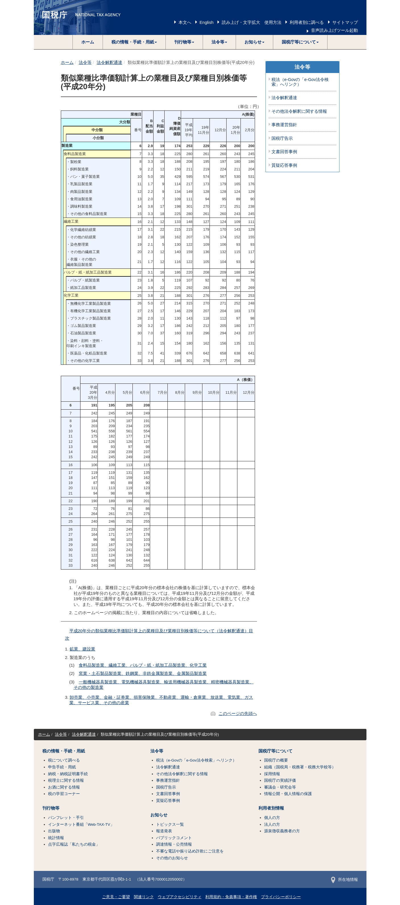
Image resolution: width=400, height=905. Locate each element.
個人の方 (272, 818)
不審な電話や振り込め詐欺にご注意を (190, 851)
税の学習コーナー (64, 794)
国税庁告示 (282, 138)
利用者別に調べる (307, 22)
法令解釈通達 (109, 62)
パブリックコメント (174, 838)
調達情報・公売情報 (174, 844)
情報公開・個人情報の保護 (288, 794)
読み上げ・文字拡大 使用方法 (251, 22)
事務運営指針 (284, 124)
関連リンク (144, 897)
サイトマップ (345, 22)
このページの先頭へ (238, 713)
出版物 (54, 831)
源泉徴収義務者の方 (282, 831)
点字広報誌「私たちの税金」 (74, 844)
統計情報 (56, 838)
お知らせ (158, 815)
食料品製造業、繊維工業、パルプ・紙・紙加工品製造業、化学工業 (143, 665)
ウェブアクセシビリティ (180, 897)
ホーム (87, 41)
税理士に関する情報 (66, 780)
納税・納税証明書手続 (68, 774)
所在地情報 (344, 879)
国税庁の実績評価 (280, 780)
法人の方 (272, 824)
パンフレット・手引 (66, 818)
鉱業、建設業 (82, 649)
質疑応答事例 (284, 165)
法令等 (85, 62)
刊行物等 (50, 808)
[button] (134, 42)
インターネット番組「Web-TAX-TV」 (81, 824)
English (207, 22)
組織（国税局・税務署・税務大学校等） (300, 767)
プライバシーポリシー (281, 897)
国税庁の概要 (276, 760)
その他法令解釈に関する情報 (299, 111)
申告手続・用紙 (62, 767)
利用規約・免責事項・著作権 (231, 897)
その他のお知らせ (172, 858)
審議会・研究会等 (280, 787)
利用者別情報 (271, 808)
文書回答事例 (284, 151)
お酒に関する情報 (64, 787)
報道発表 (164, 831)
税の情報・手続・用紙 (63, 751)
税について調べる (64, 760)
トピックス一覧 (170, 824)
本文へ (185, 22)
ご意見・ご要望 (116, 897)
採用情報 (272, 774)
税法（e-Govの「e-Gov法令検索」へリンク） (300, 82)
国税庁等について (275, 751)
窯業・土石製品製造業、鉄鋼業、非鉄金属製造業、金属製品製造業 (143, 673)
